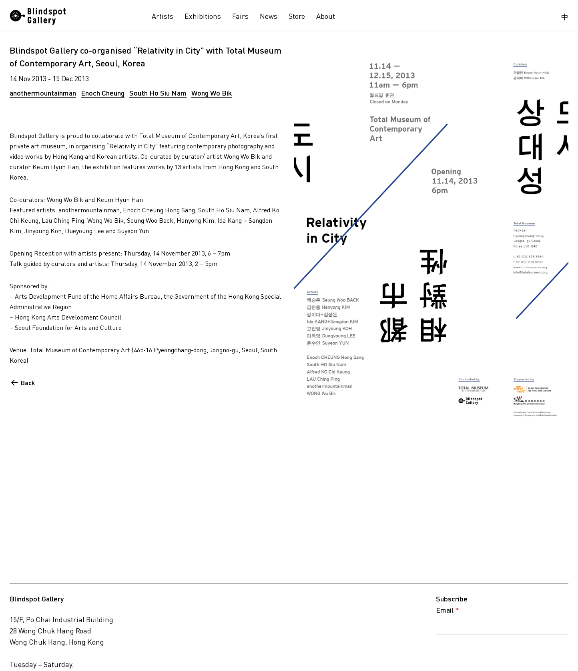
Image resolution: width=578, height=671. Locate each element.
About (325, 16)
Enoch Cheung (102, 92)
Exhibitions (203, 16)
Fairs (240, 16)
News (268, 16)
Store (297, 16)
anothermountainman (43, 92)
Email (447, 609)
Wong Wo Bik (211, 92)
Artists (162, 16)
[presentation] (497, 652)
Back (28, 382)
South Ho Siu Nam (158, 92)
